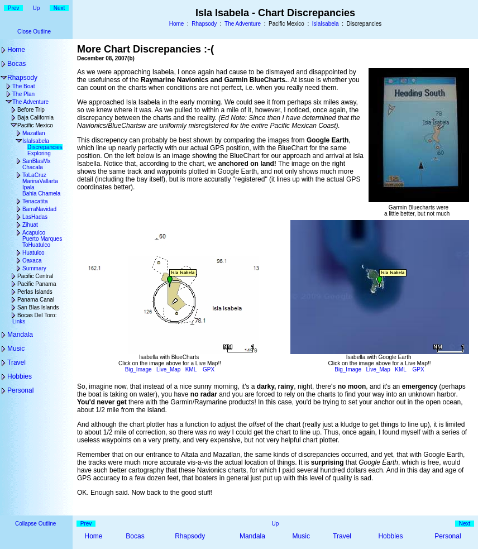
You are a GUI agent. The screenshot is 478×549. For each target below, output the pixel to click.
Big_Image (138, 369)
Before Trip (31, 110)
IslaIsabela (325, 24)
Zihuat (30, 225)
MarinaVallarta (40, 181)
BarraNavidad (39, 209)
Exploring (39, 153)
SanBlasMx (36, 161)
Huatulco (33, 253)
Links (18, 321)
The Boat (23, 86)
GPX (208, 369)
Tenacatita (35, 201)
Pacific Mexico (35, 125)
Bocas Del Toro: (36, 315)
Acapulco (33, 233)
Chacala (32, 167)
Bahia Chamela (41, 193)
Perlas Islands (34, 292)
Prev (14, 8)
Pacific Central (35, 276)
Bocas (16, 64)
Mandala (20, 334)
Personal (20, 390)
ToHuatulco (36, 245)
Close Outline (34, 31)
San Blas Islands (38, 307)
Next (59, 8)
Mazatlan (33, 133)
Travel (16, 362)
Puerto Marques (42, 239)
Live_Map (168, 369)
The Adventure (242, 24)
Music (16, 348)
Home (176, 24)
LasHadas (34, 217)
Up (36, 8)
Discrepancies (45, 147)
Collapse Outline (35, 524)
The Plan (23, 94)
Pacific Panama (36, 284)
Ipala (28, 187)
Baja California (35, 117)
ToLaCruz (34, 175)
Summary (34, 268)
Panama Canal (35, 300)
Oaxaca (31, 260)
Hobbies (19, 376)
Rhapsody (204, 24)
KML (191, 369)
